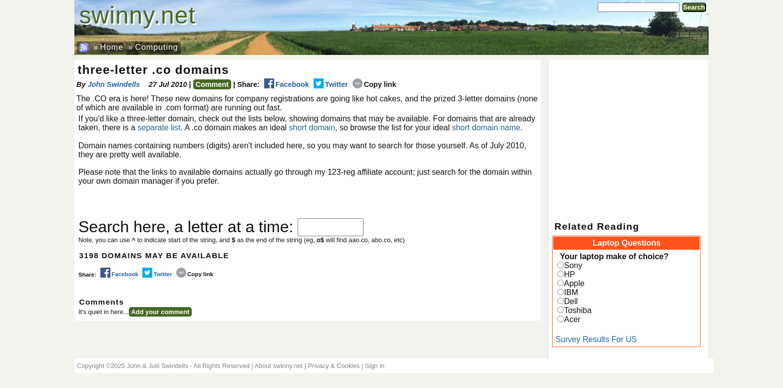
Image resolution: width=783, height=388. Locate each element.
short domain (312, 127)
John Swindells (113, 84)
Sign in (375, 366)
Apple (574, 283)
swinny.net (137, 15)
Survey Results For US (596, 339)
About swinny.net (279, 366)
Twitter (331, 84)
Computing (156, 47)
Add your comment (160, 312)
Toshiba (577, 310)
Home (111, 47)
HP (569, 274)
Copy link (374, 84)
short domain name (486, 127)
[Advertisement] (628, 135)
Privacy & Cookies (334, 366)
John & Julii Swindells (157, 366)
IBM (571, 292)
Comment (212, 84)
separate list (158, 127)
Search (694, 7)
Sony (573, 265)
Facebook (286, 84)
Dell (571, 301)
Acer (572, 319)
